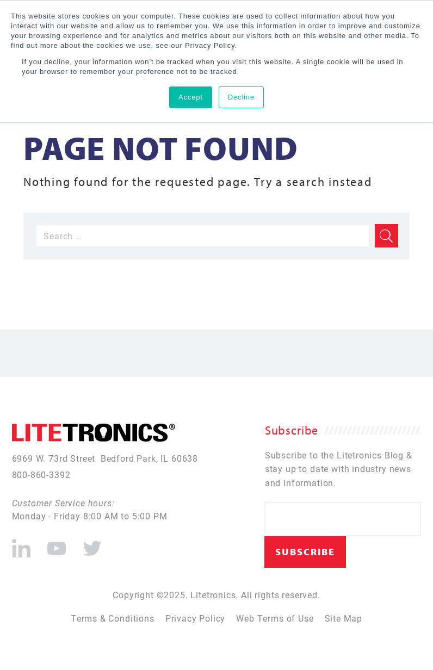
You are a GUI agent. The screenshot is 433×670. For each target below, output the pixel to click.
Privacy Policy (195, 618)
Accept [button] (190, 97)
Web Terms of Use (274, 618)
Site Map (344, 618)
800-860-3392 (41, 474)
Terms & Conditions (112, 618)
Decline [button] (241, 97)
